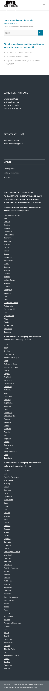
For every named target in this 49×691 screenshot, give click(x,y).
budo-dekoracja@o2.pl (13, 144)
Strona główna (9, 169)
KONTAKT (7, 177)
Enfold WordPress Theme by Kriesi (26, 687)
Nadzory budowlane (11, 173)
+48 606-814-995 (11, 140)
